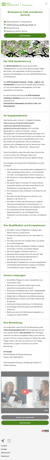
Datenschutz (5, 453)
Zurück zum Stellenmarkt (25, 417)
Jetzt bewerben (25, 35)
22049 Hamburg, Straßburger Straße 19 (20, 25)
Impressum (5, 456)
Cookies (4, 446)
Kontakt (4, 449)
